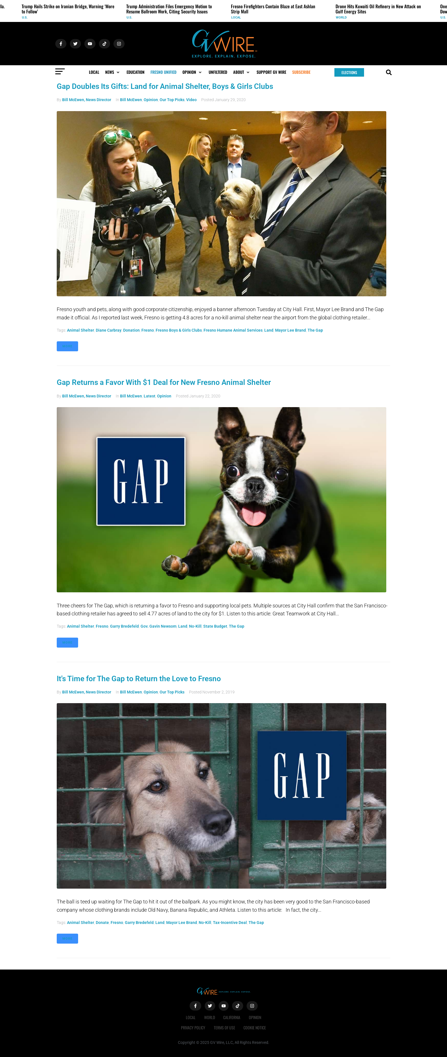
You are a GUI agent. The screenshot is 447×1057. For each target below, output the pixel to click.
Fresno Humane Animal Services (233, 330)
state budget (215, 626)
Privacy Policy (193, 1028)
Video (191, 99)
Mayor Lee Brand (290, 330)
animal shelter (80, 330)
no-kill (195, 626)
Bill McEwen (131, 99)
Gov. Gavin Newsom (158, 626)
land (268, 330)
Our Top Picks (172, 99)
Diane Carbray (108, 330)
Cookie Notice (255, 1028)
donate (102, 922)
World (341, 17)
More (67, 346)
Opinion (151, 99)
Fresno (147, 330)
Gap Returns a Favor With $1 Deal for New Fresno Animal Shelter (164, 382)
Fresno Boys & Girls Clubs (179, 330)
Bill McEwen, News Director (86, 99)
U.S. (25, 17)
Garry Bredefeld (124, 626)
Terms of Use (224, 1028)
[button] (113, 72)
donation (131, 330)
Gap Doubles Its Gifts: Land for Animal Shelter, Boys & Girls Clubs (165, 86)
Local (236, 17)
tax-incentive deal (230, 922)
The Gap (315, 330)
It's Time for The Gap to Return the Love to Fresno (139, 678)
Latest (149, 396)
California (232, 1017)
